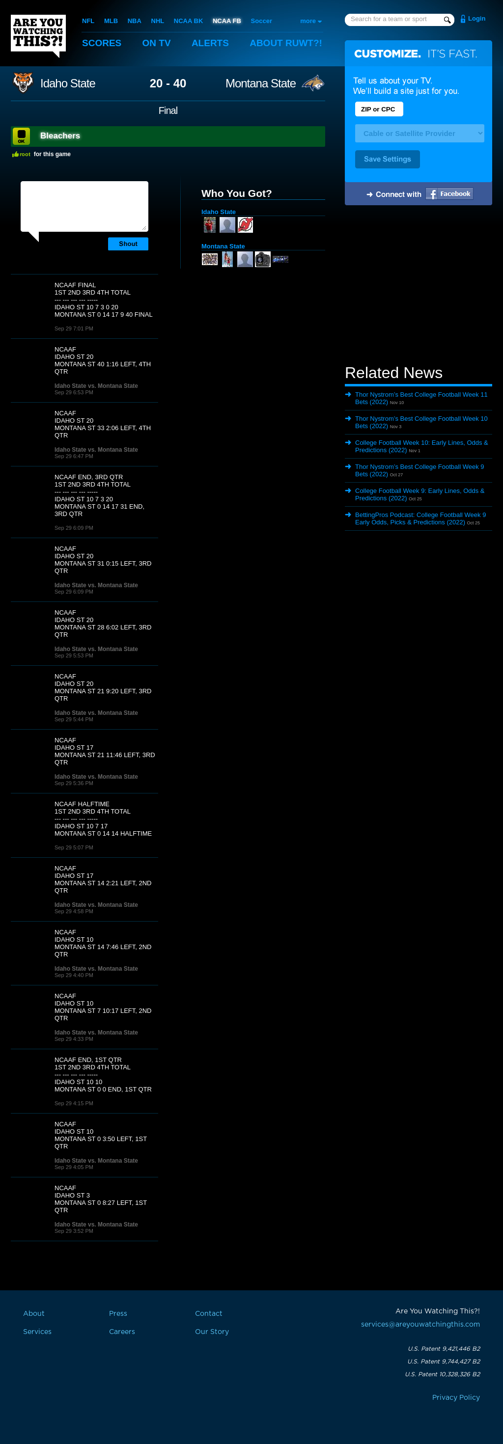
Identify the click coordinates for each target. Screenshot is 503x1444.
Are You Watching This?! (38, 36)
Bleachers (60, 135)
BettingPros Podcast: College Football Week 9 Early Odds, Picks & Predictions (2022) (420, 518)
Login (476, 18)
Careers (122, 1332)
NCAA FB (227, 21)
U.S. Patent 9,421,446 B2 (444, 1349)
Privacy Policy (456, 1397)
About (286, 43)
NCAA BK (188, 21)
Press (118, 1313)
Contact (209, 1313)
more (308, 21)
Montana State (260, 83)
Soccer (261, 21)
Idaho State (67, 83)
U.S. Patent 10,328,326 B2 (442, 1374)
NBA (134, 21)
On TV (156, 43)
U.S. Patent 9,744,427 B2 (443, 1361)
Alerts (210, 43)
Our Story (212, 1332)
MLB (111, 21)
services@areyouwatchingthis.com (420, 1324)
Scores (101, 43)
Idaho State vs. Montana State (96, 385)
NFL (88, 21)
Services (37, 1332)
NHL (158, 21)
